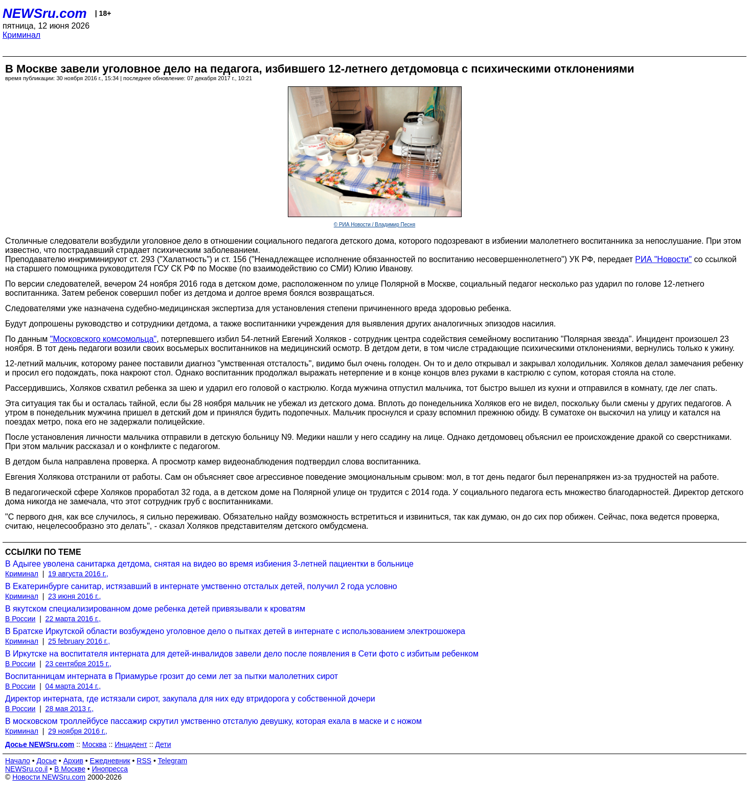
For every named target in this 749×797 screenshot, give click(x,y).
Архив (73, 761)
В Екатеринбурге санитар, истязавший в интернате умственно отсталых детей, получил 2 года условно (201, 586)
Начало (17, 761)
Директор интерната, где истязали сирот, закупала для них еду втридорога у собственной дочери (190, 698)
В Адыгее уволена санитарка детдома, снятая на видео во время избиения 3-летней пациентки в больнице (209, 563)
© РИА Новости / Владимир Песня (374, 224)
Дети (163, 744)
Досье (46, 761)
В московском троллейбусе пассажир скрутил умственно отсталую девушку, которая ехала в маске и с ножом (213, 721)
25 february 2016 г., (79, 641)
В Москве (69, 769)
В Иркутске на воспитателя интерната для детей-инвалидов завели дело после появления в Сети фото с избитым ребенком (242, 653)
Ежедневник (110, 761)
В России (20, 619)
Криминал (21, 35)
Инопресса (110, 769)
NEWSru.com (45, 13)
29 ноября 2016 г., (77, 731)
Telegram (173, 761)
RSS (144, 761)
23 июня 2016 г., (74, 596)
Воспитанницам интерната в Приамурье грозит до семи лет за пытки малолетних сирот (171, 676)
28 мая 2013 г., (70, 709)
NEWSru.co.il (26, 769)
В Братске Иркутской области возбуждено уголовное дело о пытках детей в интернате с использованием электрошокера (235, 631)
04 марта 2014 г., (73, 686)
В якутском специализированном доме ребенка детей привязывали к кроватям (155, 608)
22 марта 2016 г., (73, 619)
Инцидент (131, 744)
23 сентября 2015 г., (78, 664)
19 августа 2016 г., (78, 574)
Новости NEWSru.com (48, 777)
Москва (94, 744)
